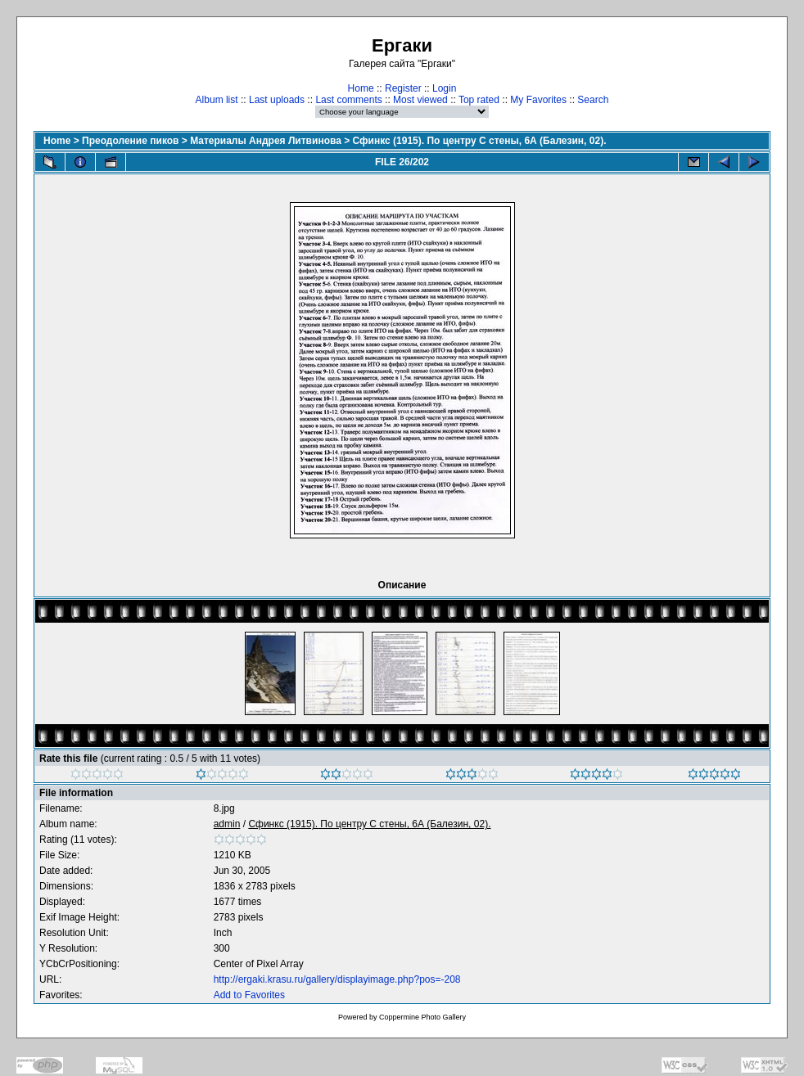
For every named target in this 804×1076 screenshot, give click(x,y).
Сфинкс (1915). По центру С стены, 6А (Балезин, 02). (480, 140)
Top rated (478, 100)
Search (592, 100)
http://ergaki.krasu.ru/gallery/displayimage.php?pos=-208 (337, 979)
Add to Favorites (249, 995)
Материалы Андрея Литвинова (265, 140)
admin (227, 824)
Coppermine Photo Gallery (422, 1017)
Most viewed (420, 100)
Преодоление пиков (130, 140)
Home (361, 88)
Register (403, 88)
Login (444, 88)
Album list (217, 100)
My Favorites (538, 100)
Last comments (348, 100)
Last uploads (277, 100)
